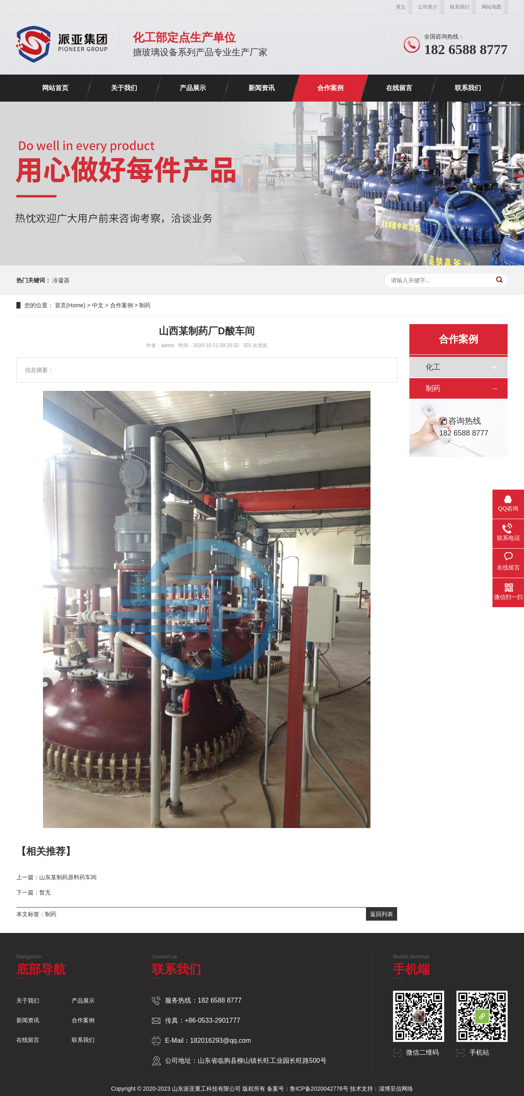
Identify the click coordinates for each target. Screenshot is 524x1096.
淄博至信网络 (396, 1088)
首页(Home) (70, 305)
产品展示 (193, 87)
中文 (98, 305)
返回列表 (381, 914)
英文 (401, 7)
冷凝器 (61, 280)
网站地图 (491, 7)
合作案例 (330, 87)
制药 (145, 305)
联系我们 (460, 7)
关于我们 (124, 87)
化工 (433, 367)
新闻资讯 (261, 87)
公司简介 (428, 7)
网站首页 (55, 87)
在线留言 (399, 87)
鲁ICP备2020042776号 (319, 1088)
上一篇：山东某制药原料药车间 (56, 877)
